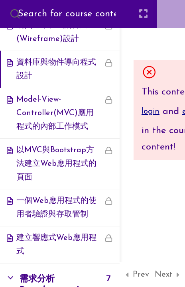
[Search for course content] (15, 14)
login (150, 112)
